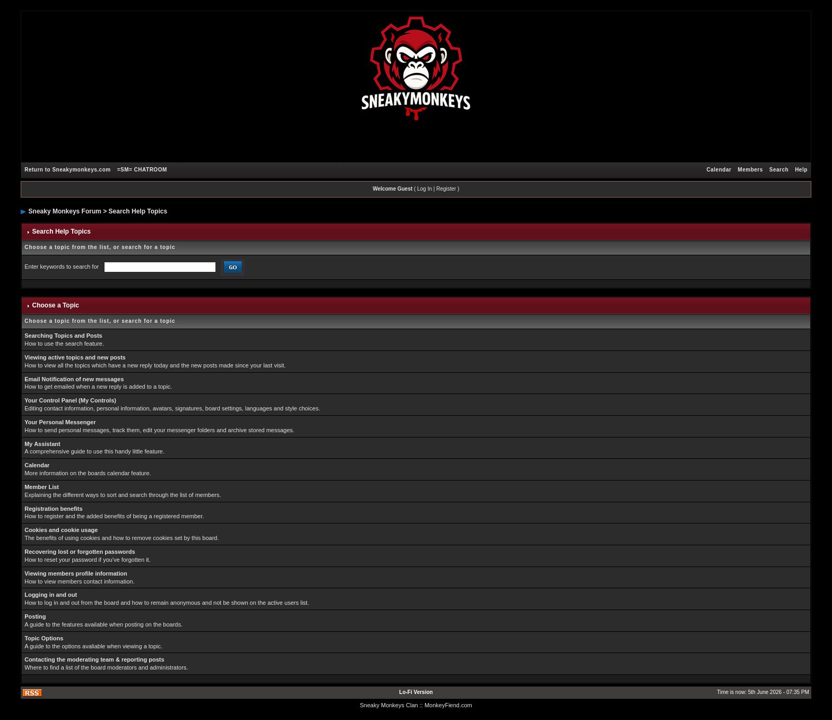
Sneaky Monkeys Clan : (390, 705)
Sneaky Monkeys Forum (65, 211)
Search (778, 170)
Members (750, 170)
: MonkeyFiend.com (446, 705)
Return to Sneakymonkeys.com (67, 170)
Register (446, 189)
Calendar (719, 170)
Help (801, 170)
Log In (424, 189)
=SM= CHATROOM (142, 170)
